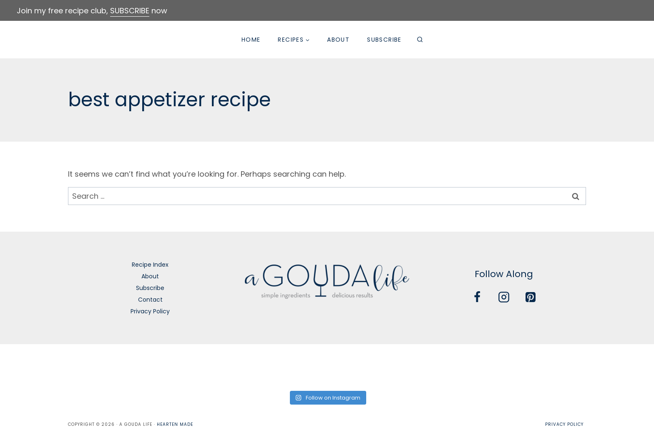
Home (251, 39)
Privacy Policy (150, 311)
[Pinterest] (530, 297)
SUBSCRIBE (129, 10)
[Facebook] (477, 297)
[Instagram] (504, 297)
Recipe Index (150, 264)
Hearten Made (175, 424)
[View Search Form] (420, 39)
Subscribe (384, 39)
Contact (150, 299)
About (338, 39)
